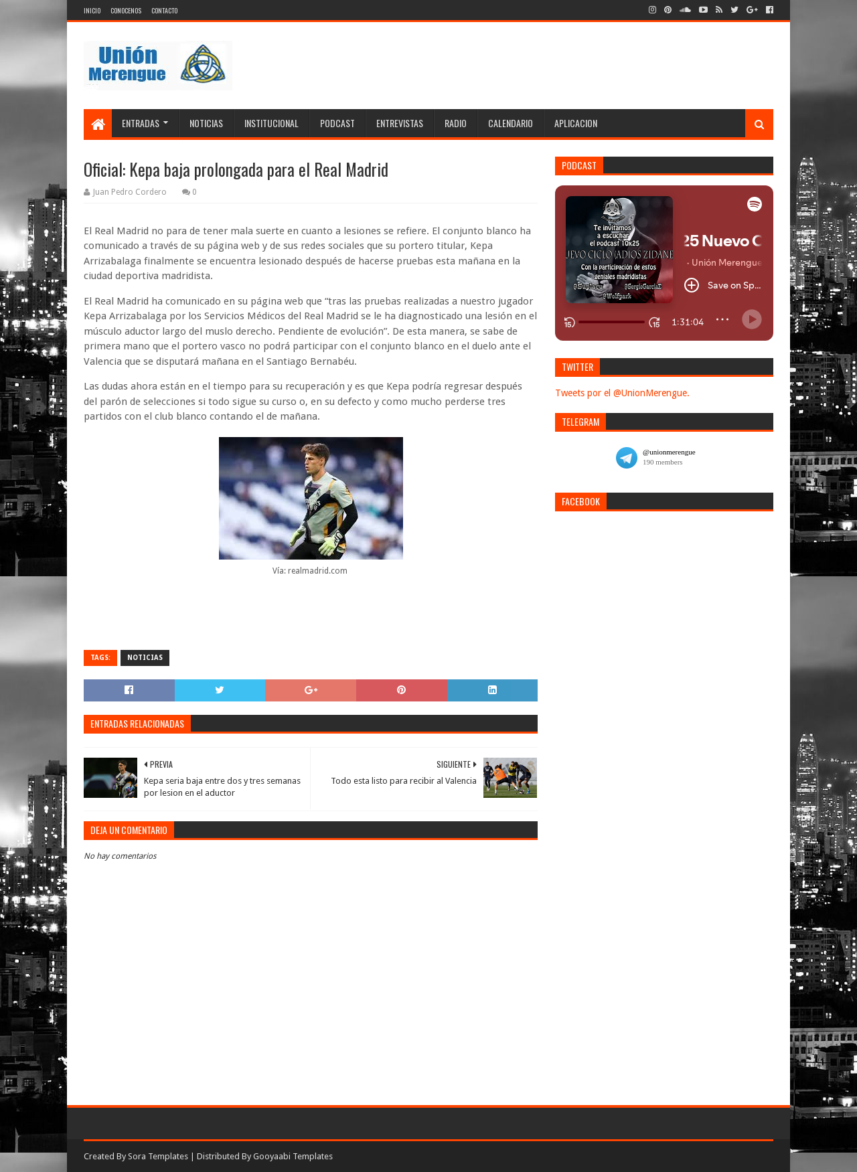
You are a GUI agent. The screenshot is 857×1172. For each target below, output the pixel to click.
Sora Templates (158, 1156)
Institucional (271, 123)
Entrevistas (399, 123)
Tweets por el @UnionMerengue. (622, 393)
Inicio (92, 10)
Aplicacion (575, 123)
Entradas (140, 123)
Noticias (206, 123)
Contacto (164, 10)
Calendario (510, 123)
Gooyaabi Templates (293, 1156)
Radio (456, 123)
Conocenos (125, 10)
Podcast (337, 123)
